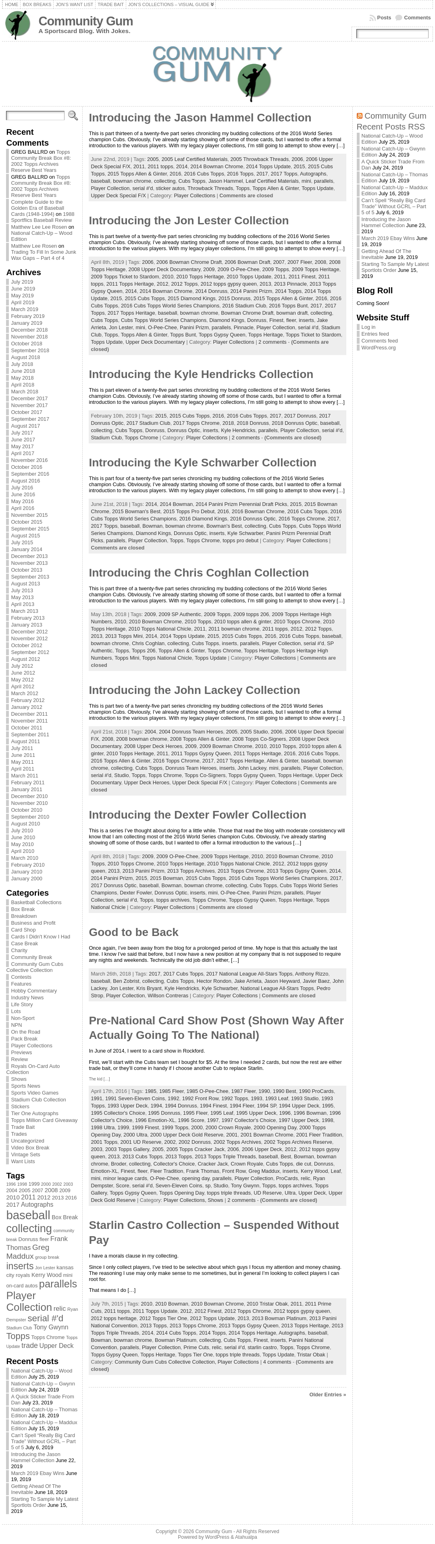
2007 (278, 262)
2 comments (272, 342)
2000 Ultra (135, 1135)
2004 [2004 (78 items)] (11, 1190)
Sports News (25, 1086)
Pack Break (24, 1039)
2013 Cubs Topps (142, 1156)
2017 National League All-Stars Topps (249, 974)
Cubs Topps (191, 181)
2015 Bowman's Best (136, 511)
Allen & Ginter (282, 761)
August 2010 (25, 824)
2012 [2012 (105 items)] (43, 1197)
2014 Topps (288, 291)
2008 (320, 262)
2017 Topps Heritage (131, 313)
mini (306, 181)
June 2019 (23, 289)
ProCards (287, 1178)
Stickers (20, 1106)
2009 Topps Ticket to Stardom (125, 277)
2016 (175, 174)
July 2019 (22, 282)
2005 (152, 159)
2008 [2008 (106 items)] (51, 1190)
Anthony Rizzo (312, 974)
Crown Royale (247, 1164)
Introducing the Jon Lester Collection (189, 220)
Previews (21, 1052)
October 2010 (26, 810)
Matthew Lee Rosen (34, 246)
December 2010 (29, 796)
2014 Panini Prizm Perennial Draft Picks (241, 504)
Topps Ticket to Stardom (313, 335)
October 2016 (26, 467)
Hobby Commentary (34, 991)
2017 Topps (284, 174)
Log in (369, 327)
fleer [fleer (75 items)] (44, 1239)
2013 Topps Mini (124, 636)
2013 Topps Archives (191, 871)
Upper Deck (312, 1193)
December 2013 (29, 556)
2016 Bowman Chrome (258, 511)
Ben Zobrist (126, 981)
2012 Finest (208, 1311)
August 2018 (25, 357)
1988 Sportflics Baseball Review (42, 217)
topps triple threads (229, 1193)
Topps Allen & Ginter (275, 188)
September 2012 (30, 652)
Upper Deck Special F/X (118, 195)
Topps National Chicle (167, 658)
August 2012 (25, 659)
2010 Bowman (171, 1304)
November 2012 (29, 638)
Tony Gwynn (245, 1186)
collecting (164, 181)
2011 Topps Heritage (130, 284)
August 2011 (25, 741)
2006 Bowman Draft (247, 262)
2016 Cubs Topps (204, 174)
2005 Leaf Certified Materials (195, 159)
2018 (228, 423)
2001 (231, 1135)
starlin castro (262, 1347)
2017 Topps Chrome (196, 423)
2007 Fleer (299, 262)
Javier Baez (316, 981)
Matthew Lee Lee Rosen (39, 227)
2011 (139, 166)
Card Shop (23, 930)
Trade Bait (23, 1127)
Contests (21, 977)
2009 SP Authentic (180, 614)
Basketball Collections (36, 902)
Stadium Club (106, 438)
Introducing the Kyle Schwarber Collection (202, 462)
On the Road (25, 1032)
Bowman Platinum (175, 1340)
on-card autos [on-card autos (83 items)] (21, 1286)
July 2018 (22, 364)
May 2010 (22, 844)
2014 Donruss (211, 291)
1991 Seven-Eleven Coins (135, 1098)
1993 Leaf (276, 1098)
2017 (262, 174)
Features (21, 984)
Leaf (336, 1171)
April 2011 (22, 769)
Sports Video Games (34, 1093)
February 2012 (27, 700)
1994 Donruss (181, 1106)
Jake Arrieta (248, 981)
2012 (162, 284)
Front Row (234, 1171)
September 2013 (30, 577)
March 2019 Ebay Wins (37, 1473)
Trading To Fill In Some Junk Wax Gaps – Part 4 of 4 (43, 255)
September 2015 (30, 529)
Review (19, 1059)
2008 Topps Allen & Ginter (199, 739)
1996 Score (191, 1120)
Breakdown (24, 916)
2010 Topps (198, 621)
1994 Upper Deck (299, 1106)
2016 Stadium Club (244, 306)
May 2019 (22, 296)
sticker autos (170, 188)
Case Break (24, 943)
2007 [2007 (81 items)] (37, 1190)
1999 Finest (145, 1127)
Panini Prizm (194, 327)
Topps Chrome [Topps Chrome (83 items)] (48, 1337)
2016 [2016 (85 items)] (71, 1198)
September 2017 (30, 419)
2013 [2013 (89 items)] (58, 1198)
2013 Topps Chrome (241, 871)
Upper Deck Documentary (155, 342)
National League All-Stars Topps (277, 988)
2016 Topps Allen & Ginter (120, 761)
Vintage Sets (25, 1154)
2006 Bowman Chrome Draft (189, 262)
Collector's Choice (174, 1164)
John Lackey (251, 768)
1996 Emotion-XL (155, 1120)
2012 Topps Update (212, 1318)
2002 (169, 1142)
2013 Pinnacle (290, 284)
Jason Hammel (225, 181)
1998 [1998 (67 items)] (22, 1184)
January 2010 (26, 872)
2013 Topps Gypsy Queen (297, 871)
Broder (118, 1164)
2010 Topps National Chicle (160, 629)
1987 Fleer (243, 1091)
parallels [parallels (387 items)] (58, 1283)
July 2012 (22, 666)
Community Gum (85, 21)
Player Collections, (186, 1200)
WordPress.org (379, 348)
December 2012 (29, 632)
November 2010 (29, 803)
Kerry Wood (314, 1171)
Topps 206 (144, 651)
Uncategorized (27, 1141)
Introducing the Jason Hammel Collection (35, 1457)
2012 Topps (184, 284)
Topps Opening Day (181, 1193)
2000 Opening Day (275, 1127)
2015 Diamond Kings (192, 298)
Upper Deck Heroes (146, 782)
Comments (417, 18)
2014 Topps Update (268, 166)
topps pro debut (240, 540)
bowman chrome (132, 181)
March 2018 (24, 392)
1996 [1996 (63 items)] (11, 1184)
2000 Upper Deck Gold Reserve (186, 1135)
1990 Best (284, 1091)
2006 (297, 159)
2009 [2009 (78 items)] (65, 1190)
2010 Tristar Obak (267, 1304)
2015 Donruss (235, 298)
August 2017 (25, 426)
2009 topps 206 (251, 614)
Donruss (256, 320)
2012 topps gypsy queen (229, 284)
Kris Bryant (149, 988)
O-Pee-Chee (162, 327)
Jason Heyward (282, 981)
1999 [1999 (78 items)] (34, 1184)
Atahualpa (246, 1537)
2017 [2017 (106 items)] (12, 1204)
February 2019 (27, 316)
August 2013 (25, 584)
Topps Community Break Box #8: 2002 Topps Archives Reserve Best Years (41, 161)
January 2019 (26, 323)
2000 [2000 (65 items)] (46, 1184)
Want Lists (23, 1161)
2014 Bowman (176, 504)
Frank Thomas (202, 1171)
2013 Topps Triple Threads (225, 1156)
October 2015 (26, 522)
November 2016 (29, 460)
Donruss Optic (183, 430)
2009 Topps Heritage (315, 269)
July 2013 (22, 590)
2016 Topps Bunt (288, 306)
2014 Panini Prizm (251, 291)
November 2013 (29, 563)
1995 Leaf (221, 1113)
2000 (196, 1127)
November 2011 (29, 721)
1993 (256, 1098)
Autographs (313, 174)
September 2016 (30, 474)
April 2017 (22, 453)
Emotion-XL (104, 1171)
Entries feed (375, 334)
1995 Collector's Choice (118, 1113)
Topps (243, 188)
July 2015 (22, 542)
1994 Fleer (242, 1106)
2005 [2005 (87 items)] (24, 1190)
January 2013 (26, 625)
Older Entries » (328, 1394)
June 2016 (23, 494)
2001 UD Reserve (140, 1142)
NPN (16, 1025)
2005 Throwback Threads (259, 159)
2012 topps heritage (113, 1318)
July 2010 (22, 830)
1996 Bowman (310, 1113)
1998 (327, 1120)
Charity (19, 950)
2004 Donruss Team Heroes (191, 732)
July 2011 (22, 748)
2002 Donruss (195, 1142)
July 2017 (22, 433)
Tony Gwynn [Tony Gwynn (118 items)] (51, 1327)
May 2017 (22, 446)
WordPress (217, 1537)
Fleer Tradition (166, 1171)
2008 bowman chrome (141, 739)
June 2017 (23, 440)
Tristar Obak (311, 1355)
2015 (299, 166)
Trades (19, 1134)
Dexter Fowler (136, 893)
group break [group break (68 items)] (47, 1257)
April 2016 (22, 508)
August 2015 (25, 536)
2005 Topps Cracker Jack (196, 1149)
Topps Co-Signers (205, 775)
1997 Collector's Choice (248, 1120)
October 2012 (26, 645)
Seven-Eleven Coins (179, 1186)
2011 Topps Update (155, 1311)
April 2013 (22, 604)
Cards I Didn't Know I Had (40, 937)
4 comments (277, 1362)
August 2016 (25, 481)
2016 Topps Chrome (302, 519)
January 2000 (26, 878)
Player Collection (110, 188)
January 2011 (26, 789)
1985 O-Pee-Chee (208, 1091)
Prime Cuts (196, 1347)
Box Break (23, 909)
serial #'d (143, 188)
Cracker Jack (213, 1164)
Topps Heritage (265, 335)
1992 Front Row (200, 1098)
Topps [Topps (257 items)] (18, 1336)
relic (305, 1178)
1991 (96, 1098)
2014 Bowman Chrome (216, 166)
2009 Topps (275, 269)
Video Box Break (30, 1148)
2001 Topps (104, 1142)
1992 (173, 1098)
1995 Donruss (164, 1113)
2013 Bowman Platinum (279, 1318)
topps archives (173, 900)
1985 (150, 1091)
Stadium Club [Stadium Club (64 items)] (19, 1327)
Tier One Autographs (34, 1113)
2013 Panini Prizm (143, 871)
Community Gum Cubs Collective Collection (34, 967)
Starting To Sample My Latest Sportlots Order (44, 1502)
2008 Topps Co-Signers (259, 739)
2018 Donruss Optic (294, 423)
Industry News (27, 998)
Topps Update (317, 188)
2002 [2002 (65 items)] (57, 1184)
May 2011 (22, 762)
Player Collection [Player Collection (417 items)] (29, 1301)
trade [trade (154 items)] (29, 1345)
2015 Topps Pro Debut (188, 511)
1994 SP (266, 1106)
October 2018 (26, 344)
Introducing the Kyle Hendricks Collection (201, 374)
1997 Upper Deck (299, 1120)
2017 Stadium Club (149, 423)
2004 (150, 732)
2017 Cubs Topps (183, 974)
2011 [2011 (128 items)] (28, 1197)
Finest (276, 320)
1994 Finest (213, 1106)
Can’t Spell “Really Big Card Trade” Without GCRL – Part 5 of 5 (43, 1441)
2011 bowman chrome (234, 629)
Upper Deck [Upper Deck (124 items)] (57, 1345)
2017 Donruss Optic (113, 885)
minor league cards (125, 1178)
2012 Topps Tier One (163, 1318)
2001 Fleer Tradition (319, 1135)
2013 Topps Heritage (305, 1326)
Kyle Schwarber (245, 533)
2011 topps (160, 166)
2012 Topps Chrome (248, 1311)
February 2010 (27, 865)
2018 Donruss (253, 423)
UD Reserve (268, 1193)
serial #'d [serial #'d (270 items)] (45, 1318)
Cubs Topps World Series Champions (163, 320)
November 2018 (29, 337)
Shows (18, 1079)
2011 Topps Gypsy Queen (201, 753)
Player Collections (31, 1046)
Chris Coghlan (148, 643)
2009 (208, 269)
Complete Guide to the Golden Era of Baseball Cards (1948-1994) (37, 208)
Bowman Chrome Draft (247, 313)
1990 (264, 1091)
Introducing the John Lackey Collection (194, 690)
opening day (196, 1178)
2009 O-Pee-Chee (239, 269)
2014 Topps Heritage (252, 1333)
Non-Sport (22, 1018)
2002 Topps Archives (237, 1142)
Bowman (152, 526)
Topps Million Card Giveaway (44, 1120)
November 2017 (29, 405)
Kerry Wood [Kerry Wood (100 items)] (46, 1275)
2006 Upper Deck (262, 1149)
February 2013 (27, 618)
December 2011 (29, 714)
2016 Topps (240, 174)
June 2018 (23, 371)
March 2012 (24, 693)
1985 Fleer (171, 1091)
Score (122, 1186)
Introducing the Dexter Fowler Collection (197, 815)
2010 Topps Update (249, 277)
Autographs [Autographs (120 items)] (37, 1204)
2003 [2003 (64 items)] (68, 1184)
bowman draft (292, 313)
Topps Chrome (141, 438)
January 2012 (26, 707)
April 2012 (22, 686)
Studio (121, 775)
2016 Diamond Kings (203, 519)
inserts (306, 320)
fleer (291, 320)
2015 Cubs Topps (144, 298)
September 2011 (30, 734)
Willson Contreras (168, 995)
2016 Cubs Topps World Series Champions (170, 306)
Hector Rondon (214, 981)
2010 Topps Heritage (200, 277)
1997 (213, 1120)
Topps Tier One (195, 1355)
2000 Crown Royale (228, 1127)
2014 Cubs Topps (176, 1333)
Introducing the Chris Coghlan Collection (199, 572)
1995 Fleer (195, 1113)
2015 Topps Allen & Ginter (137, 174)
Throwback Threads (210, 188)
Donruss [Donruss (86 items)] (28, 1239)
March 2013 (24, 611)
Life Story (22, 1004)
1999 (123, 1127)
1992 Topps (234, 1098)
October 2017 (26, 412)
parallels (323, 181)
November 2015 (29, 515)
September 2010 (30, 817)
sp (208, 1186)
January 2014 (26, 549)
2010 (167, 277)
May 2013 (22, 597)
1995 (327, 1106)
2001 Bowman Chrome (267, 1135)
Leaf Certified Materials (272, 181)
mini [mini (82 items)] (68, 1275)
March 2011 (24, 776)
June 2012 (23, 673)
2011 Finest (302, 277)
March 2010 (24, 858)
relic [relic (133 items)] (60, 1308)
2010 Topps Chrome (297, 621)
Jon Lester (121, 327)
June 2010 (23, 837)
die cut (303, 1164)
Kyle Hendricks (238, 430)
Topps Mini (126, 658)
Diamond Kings (226, 320)
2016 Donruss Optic (253, 519)
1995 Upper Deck (256, 1113)
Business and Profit (33, 923)
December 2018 (29, 330)
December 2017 (29, 398)
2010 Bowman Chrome (155, 621)
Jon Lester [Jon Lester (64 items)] (45, 1267)
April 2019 (22, 302)
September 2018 (30, 350)
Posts (384, 18)
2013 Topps (178, 1156)
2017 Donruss (300, 416)
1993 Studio (304, 1098)
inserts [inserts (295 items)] (19, 1266)
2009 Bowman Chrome (226, 746)
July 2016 (22, 488)
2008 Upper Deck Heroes (153, 746)
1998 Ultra (102, 1127)
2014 (181, 166)
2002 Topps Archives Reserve (298, 1142)
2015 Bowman (166, 878)
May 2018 (22, 378)
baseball (100, 181)
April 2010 (22, 851)
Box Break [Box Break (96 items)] (65, 1217)
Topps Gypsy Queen (222, 335)
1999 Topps (175, 1127)
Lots (16, 1011)
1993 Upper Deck (128, 1106)
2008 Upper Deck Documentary (164, 269)
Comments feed (380, 341)
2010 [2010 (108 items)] (12, 1197)
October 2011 (26, 728)
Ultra (290, 1193)
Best (286, 1156)
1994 (156, 1106)
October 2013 (26, 570)
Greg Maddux (264, 1171)
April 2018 (22, 385)
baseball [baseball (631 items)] (28, 1215)
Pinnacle (244, 327)
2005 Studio (254, 732)
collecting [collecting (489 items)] (29, 1228)
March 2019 (24, 309)
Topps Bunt (183, 335)
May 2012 (22, 680)
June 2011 (23, 755)
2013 (265, 284)
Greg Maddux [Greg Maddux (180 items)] (27, 1251)
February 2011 (27, 782)
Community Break (31, 957)
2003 (96, 1149)
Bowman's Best (224, 526)
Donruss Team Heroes (190, 768)
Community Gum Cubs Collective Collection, (165, 1362)
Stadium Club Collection (38, 1100)
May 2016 (22, 501)
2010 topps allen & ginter (242, 621)
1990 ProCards (316, 1091)
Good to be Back (133, 932)
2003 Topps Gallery (127, 1149)
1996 (284, 1113)
